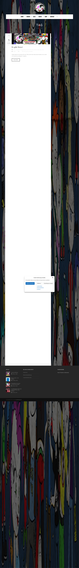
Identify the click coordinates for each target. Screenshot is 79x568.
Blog (34, 17)
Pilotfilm (35, 49)
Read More (16, 59)
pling (38, 49)
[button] (52, 277)
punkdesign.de (18, 399)
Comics (28, 17)
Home (22, 17)
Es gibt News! (17, 47)
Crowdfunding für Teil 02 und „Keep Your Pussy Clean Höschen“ (16, 389)
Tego (40, 49)
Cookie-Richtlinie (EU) (27, 377)
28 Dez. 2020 (14, 374)
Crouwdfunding (23, 49)
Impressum (38, 289)
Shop (46, 17)
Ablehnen (39, 283)
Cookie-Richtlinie (39, 286)
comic (14, 49)
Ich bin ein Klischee (14, 372)
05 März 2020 (15, 380)
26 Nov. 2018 (14, 385)
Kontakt (52, 17)
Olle (32, 49)
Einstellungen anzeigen (48, 283)
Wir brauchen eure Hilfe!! (28, 51)
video (43, 49)
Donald (27, 49)
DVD (30, 49)
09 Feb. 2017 (14, 392)
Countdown (18, 49)
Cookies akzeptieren (30, 283)
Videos (40, 17)
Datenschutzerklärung (40, 287)
